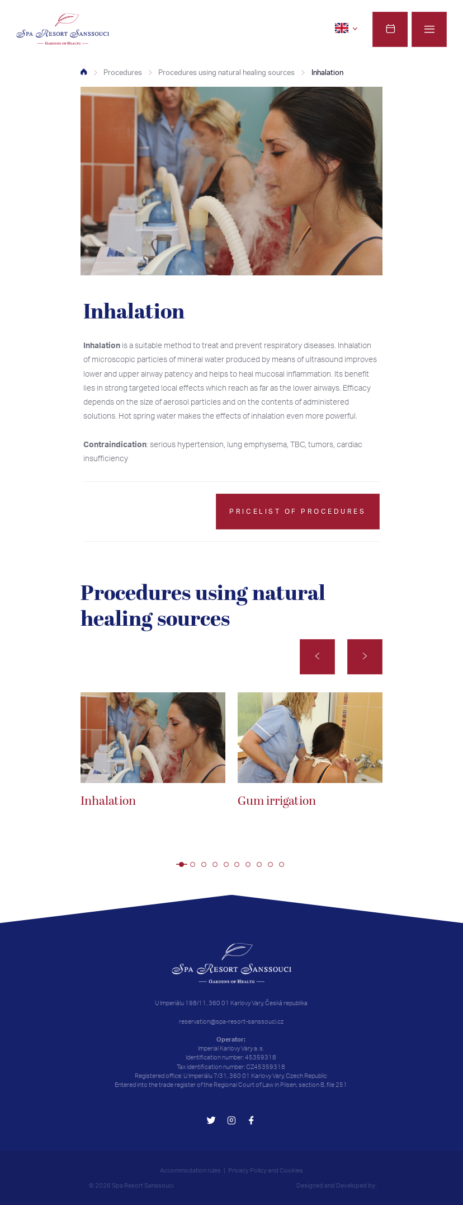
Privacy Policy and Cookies (265, 1170)
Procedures (122, 72)
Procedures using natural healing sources (226, 72)
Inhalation (327, 72)
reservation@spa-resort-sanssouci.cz (231, 1021)
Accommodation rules (190, 1170)
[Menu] (429, 29)
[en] (348, 28)
